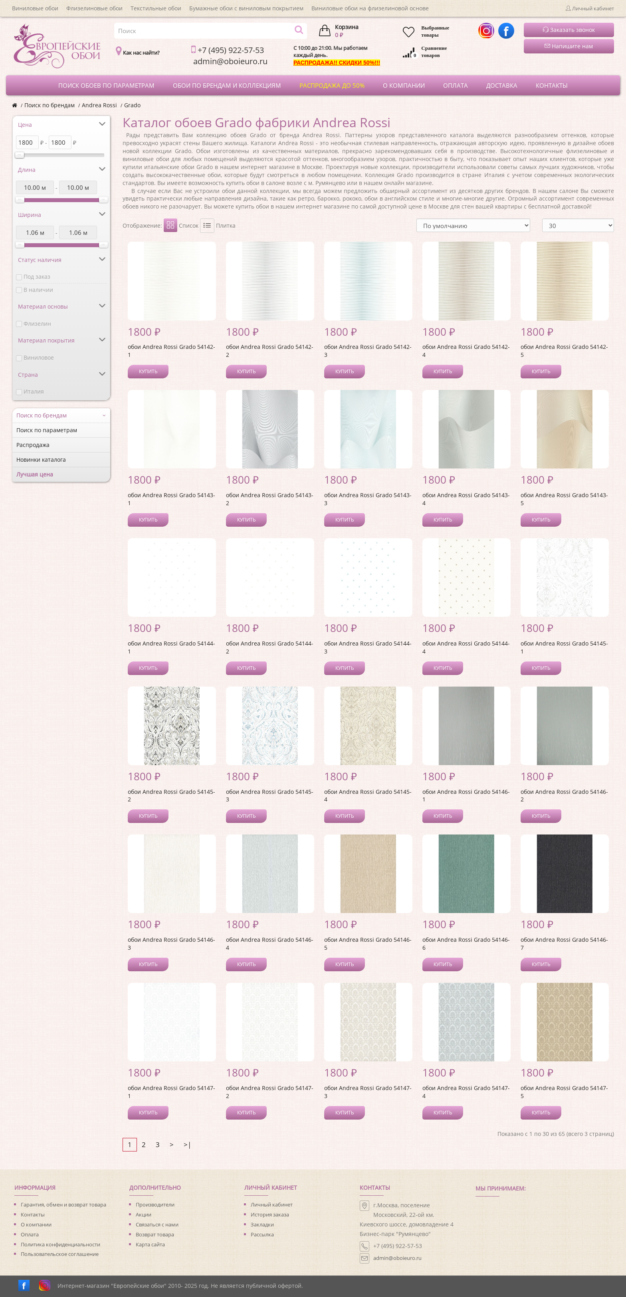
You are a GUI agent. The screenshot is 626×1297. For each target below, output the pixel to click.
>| (187, 1144)
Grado (132, 105)
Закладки (262, 1224)
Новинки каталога (41, 459)
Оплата (30, 1234)
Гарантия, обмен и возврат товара (63, 1204)
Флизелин (37, 323)
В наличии (38, 289)
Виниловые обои (35, 8)
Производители (155, 1204)
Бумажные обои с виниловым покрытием (246, 8)
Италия (34, 391)
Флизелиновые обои (94, 8)
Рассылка (262, 1234)
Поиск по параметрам (46, 430)
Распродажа (33, 445)
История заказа (270, 1214)
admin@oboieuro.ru (397, 1258)
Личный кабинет (272, 1204)
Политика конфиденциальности (60, 1244)
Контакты (33, 1214)
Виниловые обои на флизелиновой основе (370, 8)
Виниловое (39, 357)
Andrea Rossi (99, 105)
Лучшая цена (34, 474)
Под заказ (37, 276)
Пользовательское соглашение (60, 1254)
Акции (143, 1214)
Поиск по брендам (49, 105)
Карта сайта (150, 1244)
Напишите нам (569, 46)
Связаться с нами (157, 1224)
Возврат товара (155, 1234)
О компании (36, 1224)
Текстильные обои (156, 8)
